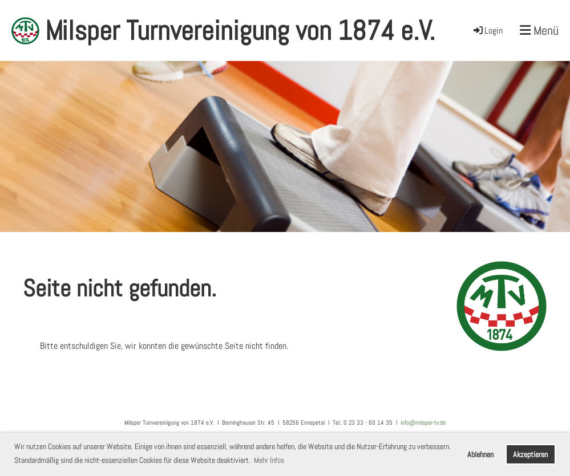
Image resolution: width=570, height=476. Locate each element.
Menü (539, 30)
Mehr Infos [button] (269, 460)
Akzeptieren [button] (530, 454)
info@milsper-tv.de (423, 422)
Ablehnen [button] (480, 454)
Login (487, 30)
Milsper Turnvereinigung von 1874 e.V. (240, 30)
